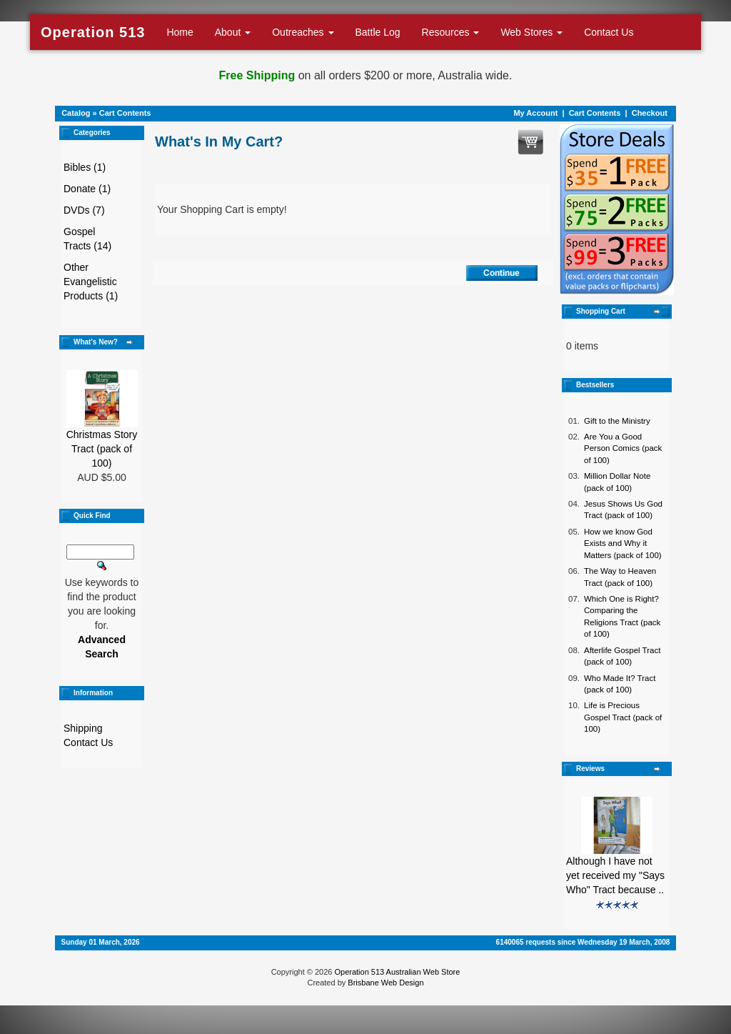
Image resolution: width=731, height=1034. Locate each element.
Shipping (83, 728)
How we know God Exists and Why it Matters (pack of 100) (623, 543)
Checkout (649, 113)
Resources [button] (451, 32)
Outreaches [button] (302, 32)
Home (179, 32)
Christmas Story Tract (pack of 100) (102, 449)
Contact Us (608, 32)
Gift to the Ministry (617, 421)
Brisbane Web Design (385, 982)
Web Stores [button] (531, 32)
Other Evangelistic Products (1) (91, 282)
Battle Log (378, 32)
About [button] (233, 32)
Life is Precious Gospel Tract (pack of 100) (623, 717)
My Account (535, 113)
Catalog (75, 113)
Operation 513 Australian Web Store (397, 972)
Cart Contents (125, 113)
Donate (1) (87, 188)
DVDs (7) (84, 210)
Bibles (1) (85, 167)
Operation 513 (93, 32)
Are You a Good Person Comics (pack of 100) (623, 448)
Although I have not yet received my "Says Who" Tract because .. (615, 875)
